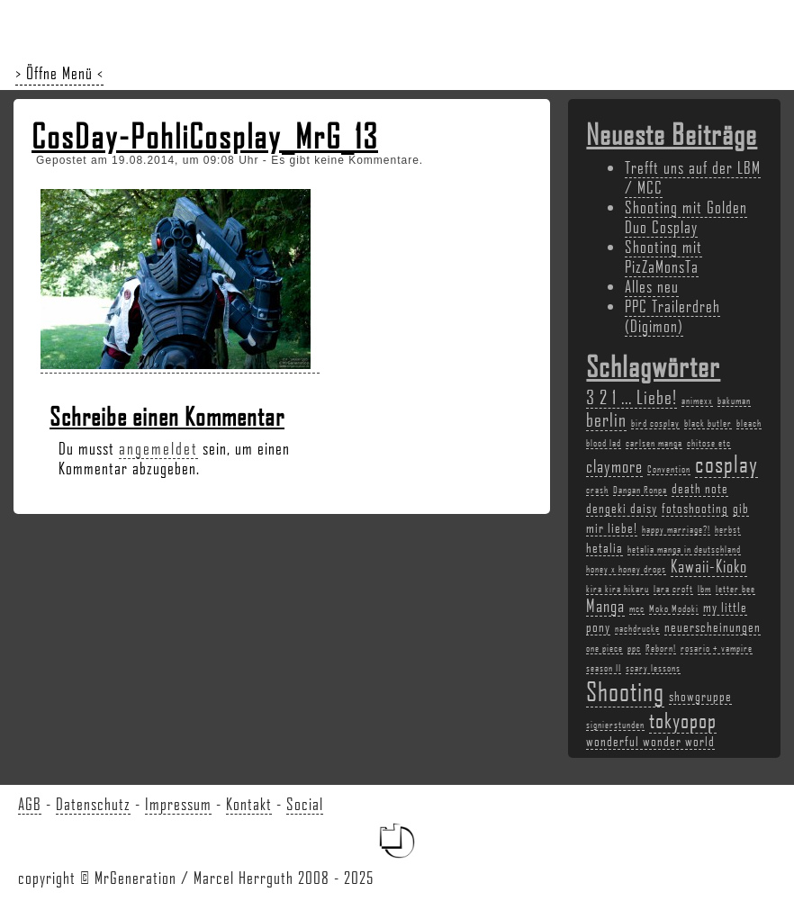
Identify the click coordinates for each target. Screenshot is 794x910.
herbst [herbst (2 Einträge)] (728, 529)
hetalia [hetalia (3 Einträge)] (604, 547)
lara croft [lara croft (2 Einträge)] (673, 588)
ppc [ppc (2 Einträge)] (634, 648)
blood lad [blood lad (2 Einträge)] (603, 442)
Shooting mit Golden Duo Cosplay (686, 217)
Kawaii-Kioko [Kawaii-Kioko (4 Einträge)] (709, 566)
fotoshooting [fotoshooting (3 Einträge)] (695, 508)
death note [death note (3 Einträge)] (700, 488)
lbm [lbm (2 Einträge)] (704, 588)
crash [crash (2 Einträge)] (597, 489)
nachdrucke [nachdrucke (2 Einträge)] (637, 628)
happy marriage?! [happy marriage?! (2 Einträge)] (676, 529)
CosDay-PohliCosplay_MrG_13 (205, 136)
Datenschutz (93, 804)
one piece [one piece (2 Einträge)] (604, 648)
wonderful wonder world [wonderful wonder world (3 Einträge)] (650, 741)
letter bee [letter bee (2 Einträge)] (735, 588)
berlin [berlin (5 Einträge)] (606, 419)
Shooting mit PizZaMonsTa (663, 256)
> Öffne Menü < (59, 73)
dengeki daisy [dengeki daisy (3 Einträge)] (621, 508)
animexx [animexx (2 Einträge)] (697, 400)
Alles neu (652, 286)
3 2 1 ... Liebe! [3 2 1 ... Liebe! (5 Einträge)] (631, 396)
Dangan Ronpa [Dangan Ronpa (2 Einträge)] (640, 489)
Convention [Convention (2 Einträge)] (668, 469)
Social (304, 804)
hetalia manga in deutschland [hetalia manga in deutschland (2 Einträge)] (684, 549)
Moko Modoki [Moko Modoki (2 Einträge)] (674, 608)
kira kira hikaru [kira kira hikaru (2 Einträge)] (617, 588)
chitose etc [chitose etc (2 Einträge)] (709, 442)
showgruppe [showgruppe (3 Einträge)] (700, 696)
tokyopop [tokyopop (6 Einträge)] (683, 720)
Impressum (178, 804)
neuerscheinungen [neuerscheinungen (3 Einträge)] (712, 626)
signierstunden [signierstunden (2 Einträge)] (615, 724)
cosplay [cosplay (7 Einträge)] (726, 463)
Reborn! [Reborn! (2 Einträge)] (660, 648)
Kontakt (249, 804)
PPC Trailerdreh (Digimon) (672, 316)
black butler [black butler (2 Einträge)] (708, 423)
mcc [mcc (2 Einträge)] (637, 608)
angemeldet (158, 448)
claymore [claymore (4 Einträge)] (614, 466)
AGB (29, 804)
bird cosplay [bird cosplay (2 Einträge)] (655, 423)
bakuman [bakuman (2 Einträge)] (734, 400)
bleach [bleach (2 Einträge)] (749, 423)
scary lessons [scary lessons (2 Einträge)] (653, 667)
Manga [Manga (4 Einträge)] (605, 606)
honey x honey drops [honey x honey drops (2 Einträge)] (626, 568)
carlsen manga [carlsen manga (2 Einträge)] (654, 442)
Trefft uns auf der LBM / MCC (693, 177)
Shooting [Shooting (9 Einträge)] (625, 691)
